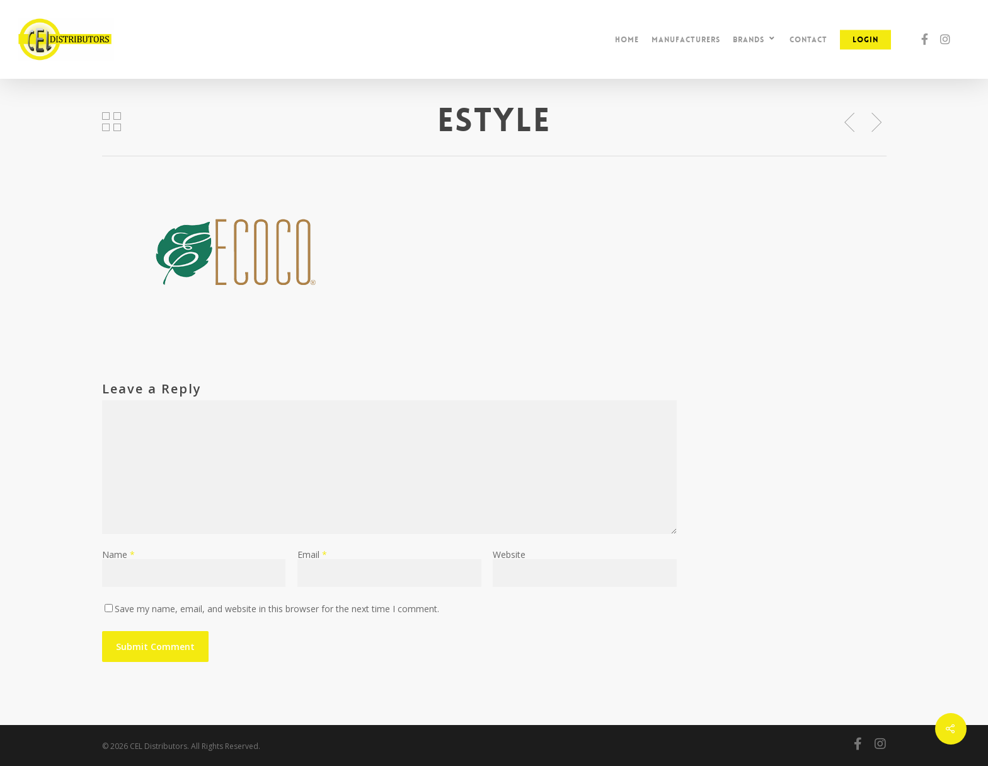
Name (118, 554)
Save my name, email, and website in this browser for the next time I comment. (277, 609)
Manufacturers (686, 40)
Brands (754, 39)
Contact (808, 40)
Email (312, 554)
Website (509, 554)
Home (627, 40)
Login (865, 40)
